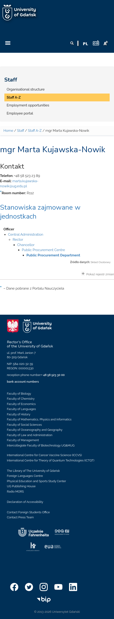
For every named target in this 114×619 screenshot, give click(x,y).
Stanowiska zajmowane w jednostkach (40, 212)
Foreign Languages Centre (25, 476)
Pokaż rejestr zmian (97, 274)
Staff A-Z (14, 97)
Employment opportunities (28, 105)
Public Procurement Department (53, 255)
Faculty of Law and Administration (29, 435)
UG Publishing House (21, 486)
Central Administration (25, 234)
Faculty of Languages (21, 409)
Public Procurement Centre (43, 250)
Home (8, 131)
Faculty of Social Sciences (24, 424)
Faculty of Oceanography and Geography (35, 429)
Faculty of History (18, 414)
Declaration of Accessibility (25, 502)
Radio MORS (15, 491)
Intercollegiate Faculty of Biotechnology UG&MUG (40, 445)
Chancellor (25, 245)
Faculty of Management (23, 440)
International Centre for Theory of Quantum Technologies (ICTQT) (50, 460)
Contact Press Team (20, 517)
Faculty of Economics (21, 404)
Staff (10, 79)
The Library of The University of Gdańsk (33, 470)
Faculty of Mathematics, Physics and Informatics (39, 419)
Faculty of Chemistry (20, 398)
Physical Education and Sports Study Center (36, 481)
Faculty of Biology (19, 393)
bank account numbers (23, 381)
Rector (18, 240)
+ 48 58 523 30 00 (53, 375)
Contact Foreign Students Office (28, 512)
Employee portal (20, 113)
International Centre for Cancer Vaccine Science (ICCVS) (44, 455)
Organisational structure (26, 89)
